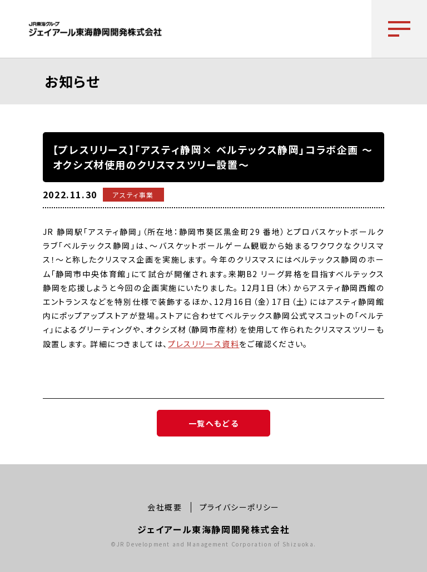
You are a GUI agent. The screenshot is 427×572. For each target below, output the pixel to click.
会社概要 (164, 507)
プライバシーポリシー (240, 507)
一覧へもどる (213, 423)
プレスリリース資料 (203, 343)
